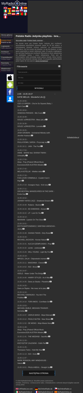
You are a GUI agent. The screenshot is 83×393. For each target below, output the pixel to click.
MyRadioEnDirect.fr (44, 373)
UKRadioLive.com (24, 369)
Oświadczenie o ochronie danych (57, 363)
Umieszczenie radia (37, 363)
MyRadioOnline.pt (43, 385)
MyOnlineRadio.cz (63, 369)
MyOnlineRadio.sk (43, 379)
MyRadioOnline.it (24, 373)
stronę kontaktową (41, 41)
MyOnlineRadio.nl (24, 379)
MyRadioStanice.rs (24, 382)
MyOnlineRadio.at (62, 382)
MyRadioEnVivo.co (44, 382)
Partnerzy (26, 363)
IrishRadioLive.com (25, 376)
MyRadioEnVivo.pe (25, 388)
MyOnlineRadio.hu (63, 376)
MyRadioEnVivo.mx (63, 385)
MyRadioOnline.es (63, 373)
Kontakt (18, 363)
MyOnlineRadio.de (43, 369)
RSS (23, 365)
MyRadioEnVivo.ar (63, 379)
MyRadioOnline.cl (24, 385)
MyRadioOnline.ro (43, 376)
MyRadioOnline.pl (73, 118)
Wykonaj (39, 69)
